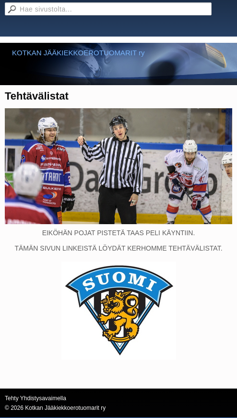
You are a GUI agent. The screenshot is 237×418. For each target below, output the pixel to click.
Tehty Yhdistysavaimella (35, 398)
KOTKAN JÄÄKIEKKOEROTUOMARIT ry (78, 53)
